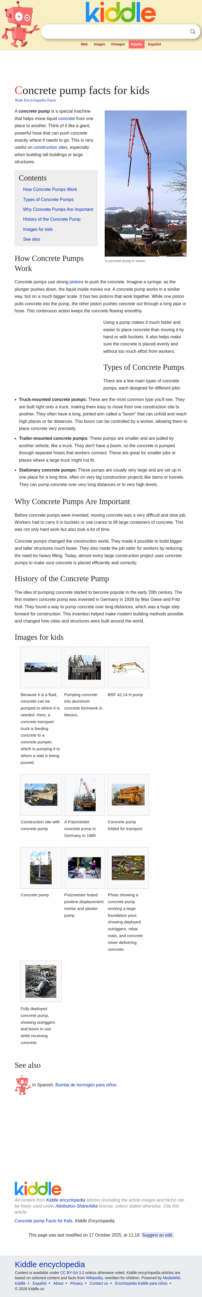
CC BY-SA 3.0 (72, 1272)
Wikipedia (94, 1278)
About (58, 1283)
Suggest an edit (157, 1235)
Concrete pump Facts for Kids (44, 1221)
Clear (181, 31)
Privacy (76, 1283)
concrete (66, 118)
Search (192, 31)
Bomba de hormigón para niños (85, 1085)
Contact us (99, 1283)
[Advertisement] (101, 66)
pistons (77, 282)
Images (99, 44)
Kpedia (136, 44)
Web (84, 44)
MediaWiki (171, 1278)
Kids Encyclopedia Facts (35, 100)
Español (154, 44)
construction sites (51, 147)
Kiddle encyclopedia (65, 1200)
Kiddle (20, 1283)
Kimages (118, 44)
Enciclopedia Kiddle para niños (141, 1283)
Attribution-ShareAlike (76, 1206)
